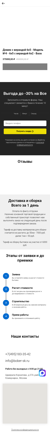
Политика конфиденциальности (25, 430)
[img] (42, 376)
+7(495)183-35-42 (18, 354)
